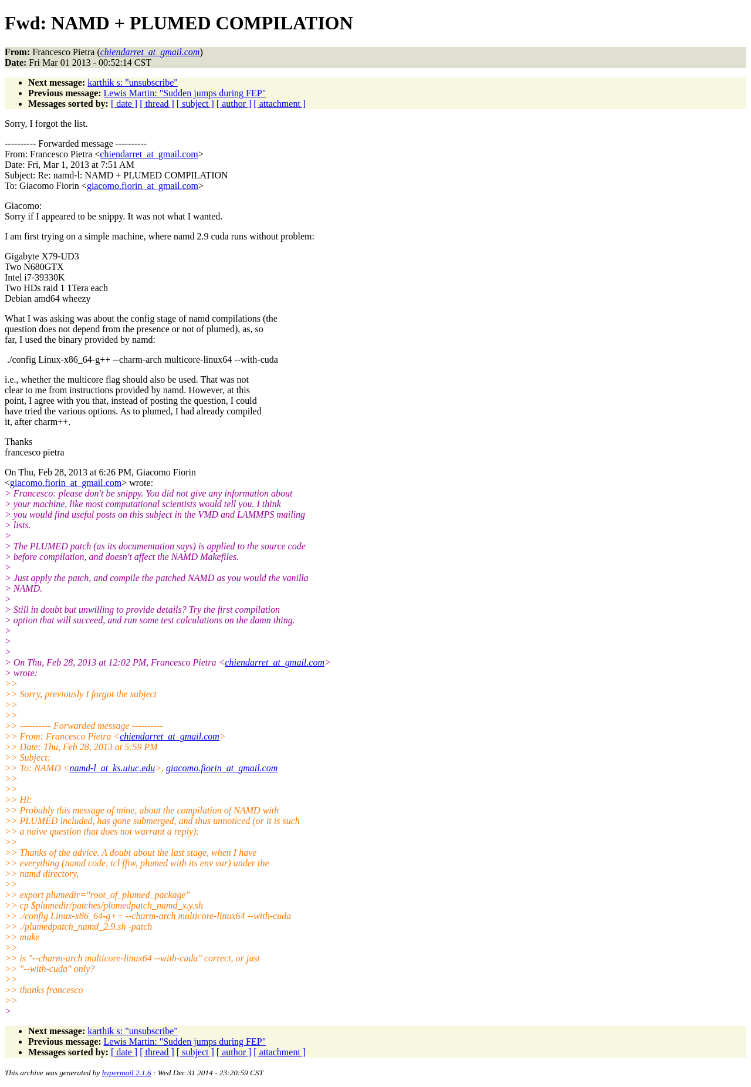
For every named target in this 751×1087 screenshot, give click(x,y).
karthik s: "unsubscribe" (132, 82)
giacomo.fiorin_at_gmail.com (142, 186)
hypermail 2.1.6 (126, 1072)
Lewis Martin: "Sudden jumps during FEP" (185, 93)
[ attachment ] (279, 104)
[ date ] (124, 104)
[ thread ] (157, 104)
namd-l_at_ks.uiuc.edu (112, 768)
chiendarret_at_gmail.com (149, 154)
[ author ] (234, 104)
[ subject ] (195, 104)
